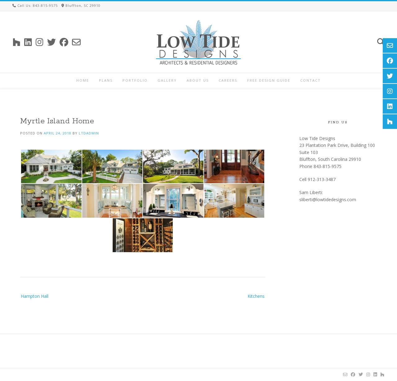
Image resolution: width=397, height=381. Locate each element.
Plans (106, 80)
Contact (310, 80)
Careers (228, 80)
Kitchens (256, 296)
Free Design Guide (268, 80)
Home (82, 80)
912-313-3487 (322, 179)
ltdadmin (89, 133)
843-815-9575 (327, 166)
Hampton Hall (34, 296)
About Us (198, 80)
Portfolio (135, 80)
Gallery (167, 80)
